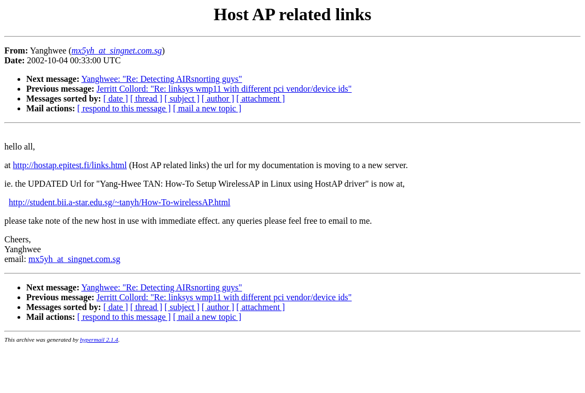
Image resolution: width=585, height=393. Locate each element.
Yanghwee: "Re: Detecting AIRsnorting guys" (161, 79)
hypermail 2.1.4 (99, 339)
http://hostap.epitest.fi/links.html (70, 165)
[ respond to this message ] (124, 108)
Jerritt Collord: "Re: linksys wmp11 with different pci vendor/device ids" (224, 88)
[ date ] (115, 98)
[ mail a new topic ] (207, 108)
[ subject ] (182, 98)
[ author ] (218, 98)
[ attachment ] (260, 98)
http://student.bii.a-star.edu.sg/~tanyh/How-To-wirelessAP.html (119, 202)
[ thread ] (146, 98)
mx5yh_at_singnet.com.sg (74, 259)
